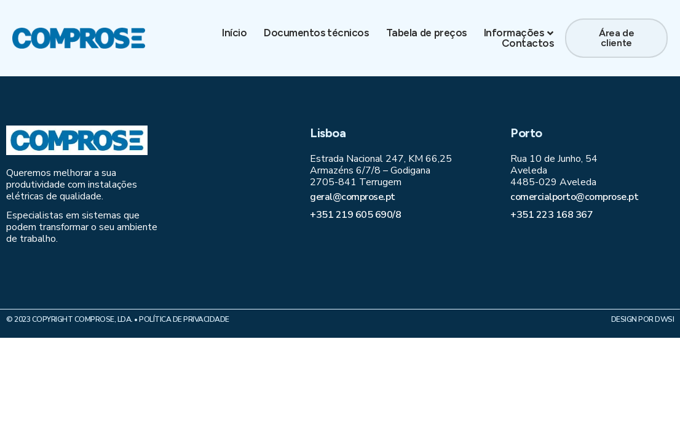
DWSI (664, 319)
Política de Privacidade (184, 319)
